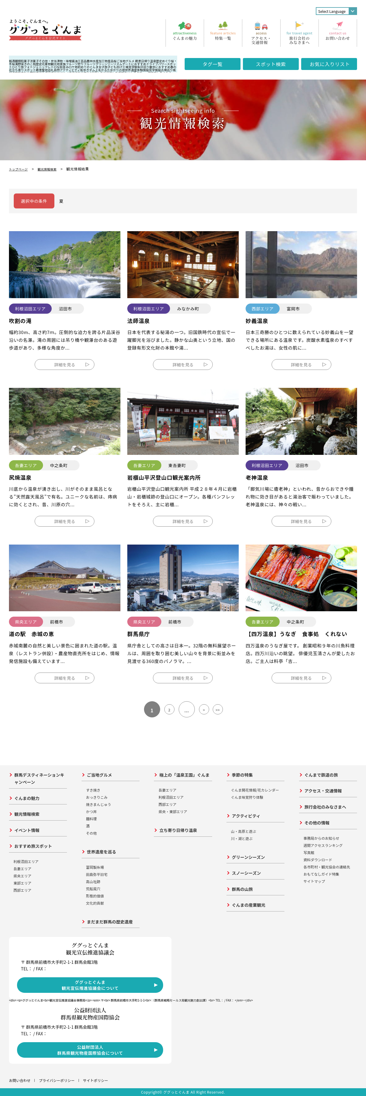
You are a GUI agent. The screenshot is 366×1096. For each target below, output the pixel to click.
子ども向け (115, 67)
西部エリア (22, 890)
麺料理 (91, 818)
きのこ (28, 64)
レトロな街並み (58, 67)
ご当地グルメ (99, 775)
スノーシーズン (246, 873)
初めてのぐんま (88, 67)
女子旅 (103, 67)
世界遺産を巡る (101, 852)
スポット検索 (271, 64)
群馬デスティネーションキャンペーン (39, 778)
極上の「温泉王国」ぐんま (184, 775)
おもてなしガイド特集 (321, 874)
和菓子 (25, 61)
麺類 (18, 61)
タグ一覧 (213, 64)
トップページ (20, 168)
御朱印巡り (141, 67)
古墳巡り (167, 70)
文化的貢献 (95, 903)
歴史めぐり (163, 61)
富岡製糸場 (95, 867)
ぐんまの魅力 (26, 798)
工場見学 (128, 67)
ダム (92, 70)
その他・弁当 (48, 61)
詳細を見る (64, 365)
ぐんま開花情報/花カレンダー (255, 789)
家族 (63, 64)
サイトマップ (314, 881)
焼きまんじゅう (98, 804)
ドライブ (152, 64)
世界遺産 (131, 70)
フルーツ (90, 64)
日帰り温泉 (148, 61)
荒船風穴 (93, 888)
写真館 (309, 852)
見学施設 (155, 70)
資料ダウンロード (318, 859)
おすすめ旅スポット (33, 846)
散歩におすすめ (159, 67)
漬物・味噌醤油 (67, 61)
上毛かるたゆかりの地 (110, 70)
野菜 (21, 64)
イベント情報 (26, 830)
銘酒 (12, 61)
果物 (48, 64)
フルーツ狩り (75, 64)
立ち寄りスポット (24, 70)
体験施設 (143, 70)
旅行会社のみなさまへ (325, 807)
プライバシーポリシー (57, 1080)
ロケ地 (73, 67)
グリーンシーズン (248, 857)
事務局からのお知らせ (321, 838)
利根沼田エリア (26, 861)
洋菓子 (34, 61)
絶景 (39, 70)
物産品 (109, 61)
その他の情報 (317, 823)
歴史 (39, 64)
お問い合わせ (19, 1080)
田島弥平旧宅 (97, 874)
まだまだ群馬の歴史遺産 (110, 922)
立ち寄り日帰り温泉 (178, 830)
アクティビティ (246, 816)
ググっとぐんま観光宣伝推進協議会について (90, 985)
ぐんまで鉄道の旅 (321, 775)
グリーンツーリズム (109, 64)
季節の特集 (242, 775)
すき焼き (93, 789)
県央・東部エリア (172, 811)
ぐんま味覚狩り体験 (247, 797)
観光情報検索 (53, 168)
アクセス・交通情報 (323, 791)
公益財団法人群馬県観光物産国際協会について (90, 1050)
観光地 (55, 64)
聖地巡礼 (48, 70)
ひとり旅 (18, 67)
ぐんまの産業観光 (248, 905)
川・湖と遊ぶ (241, 838)
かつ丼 (91, 811)
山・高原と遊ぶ (243, 831)
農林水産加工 (96, 61)
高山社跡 (93, 881)
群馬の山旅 (242, 889)
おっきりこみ (97, 797)
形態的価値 (95, 895)
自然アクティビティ (67, 70)
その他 (91, 833)
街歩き (84, 70)
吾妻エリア (22, 868)
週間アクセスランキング (323, 845)
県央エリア (22, 875)
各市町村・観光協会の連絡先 (327, 866)
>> (225, 710)
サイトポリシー (95, 1080)
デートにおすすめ (134, 64)
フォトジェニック (36, 67)
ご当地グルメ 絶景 (129, 61)
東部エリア (22, 882)
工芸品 (82, 61)
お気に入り (330, 64)
